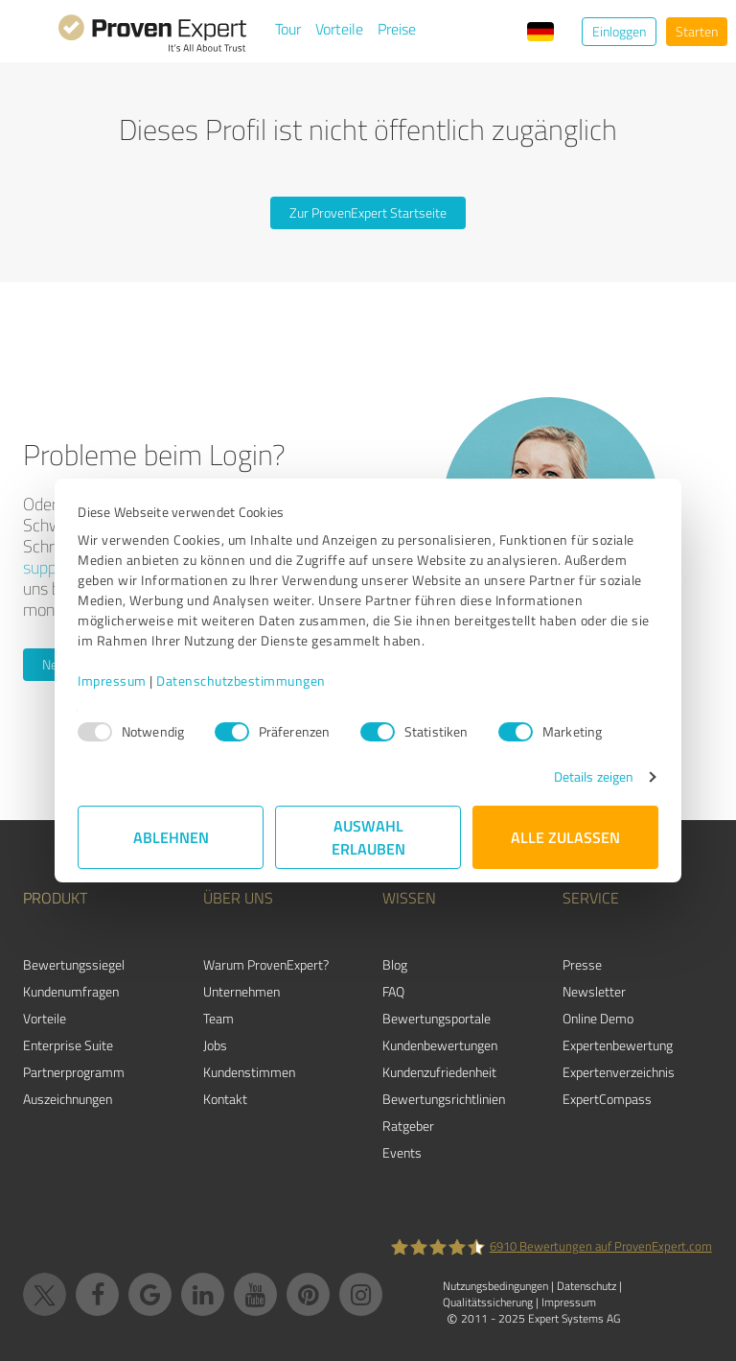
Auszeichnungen (67, 1099)
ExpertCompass (607, 1099)
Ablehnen (171, 837)
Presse (582, 964)
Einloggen (619, 31)
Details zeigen (593, 776)
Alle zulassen (565, 837)
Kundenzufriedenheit (439, 1072)
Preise (397, 28)
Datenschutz (586, 1286)
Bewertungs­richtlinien (443, 1099)
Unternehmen (241, 991)
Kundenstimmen (249, 1072)
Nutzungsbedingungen (495, 1286)
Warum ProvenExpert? (266, 964)
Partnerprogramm (74, 1072)
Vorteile (339, 28)
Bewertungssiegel (74, 964)
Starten (697, 31)
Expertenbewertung (618, 1045)
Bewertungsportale (436, 1018)
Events (402, 1152)
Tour (288, 28)
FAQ (393, 991)
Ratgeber (408, 1125)
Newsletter (594, 991)
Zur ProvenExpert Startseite (368, 212)
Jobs (215, 1045)
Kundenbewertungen (439, 1045)
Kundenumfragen (71, 991)
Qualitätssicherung (488, 1302)
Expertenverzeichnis (619, 1072)
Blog (394, 964)
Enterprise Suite (68, 1045)
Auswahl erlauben (368, 836)
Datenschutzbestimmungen (241, 680)
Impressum (112, 680)
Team (218, 1018)
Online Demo (598, 1018)
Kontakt (225, 1099)
